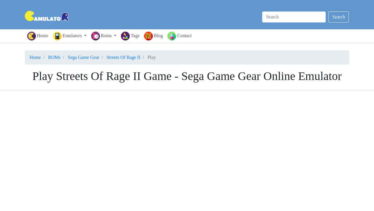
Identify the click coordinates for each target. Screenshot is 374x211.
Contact (179, 36)
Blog (153, 36)
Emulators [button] (68, 36)
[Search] (294, 17)
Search (338, 16)
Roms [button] (102, 36)
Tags (130, 36)
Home (37, 36)
